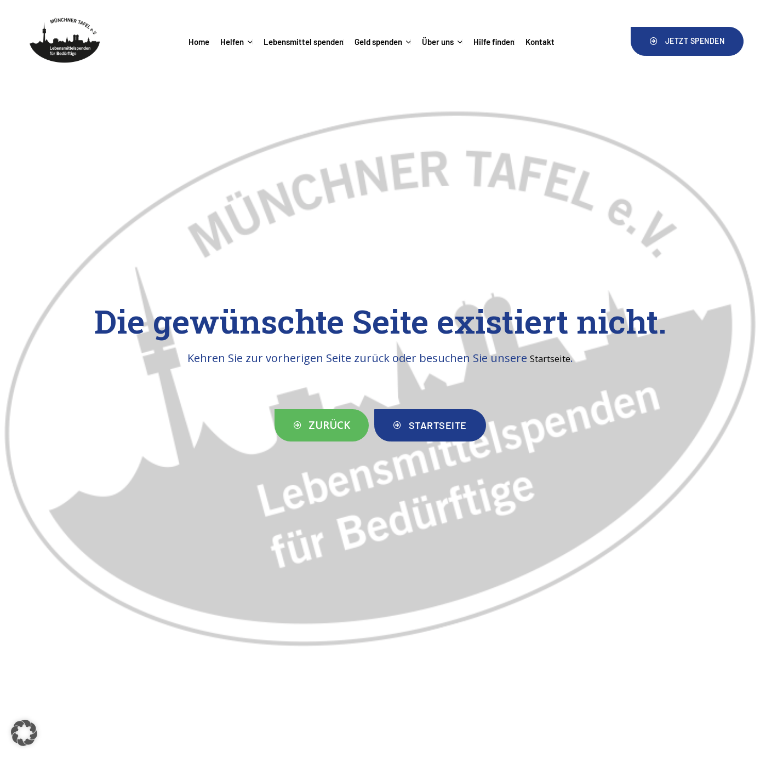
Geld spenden (383, 42)
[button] (687, 41)
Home (198, 42)
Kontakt (540, 42)
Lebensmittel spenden (304, 42)
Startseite (550, 358)
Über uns (442, 42)
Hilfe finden (494, 42)
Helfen (236, 42)
